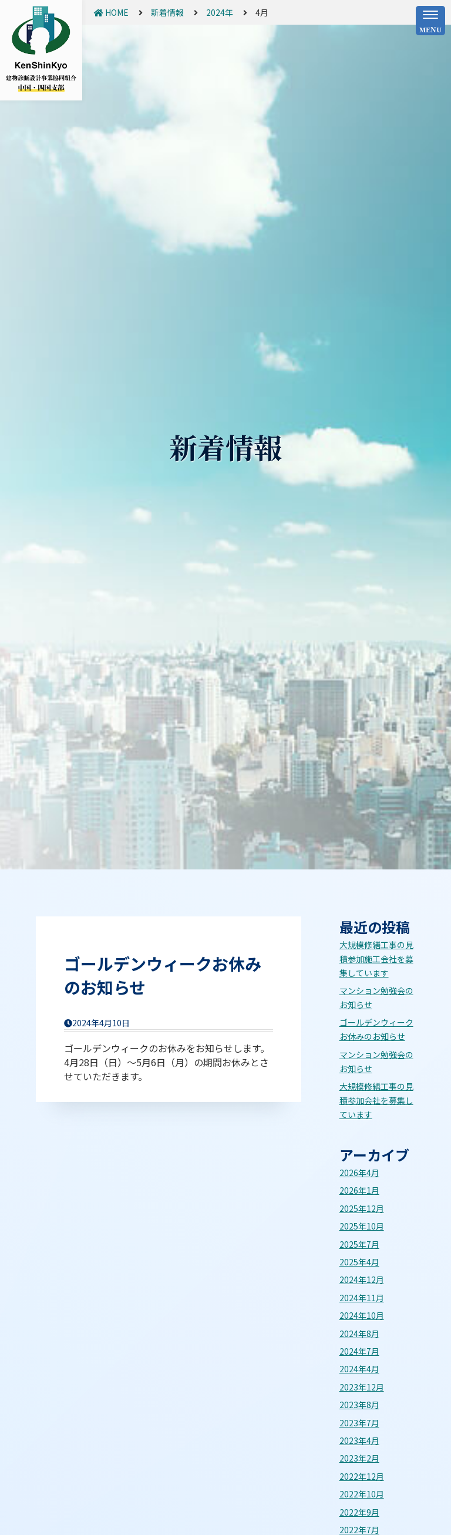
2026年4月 (359, 1172)
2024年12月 (361, 1279)
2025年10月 (361, 1226)
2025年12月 (361, 1208)
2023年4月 (359, 1440)
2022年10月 (361, 1494)
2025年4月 (359, 1262)
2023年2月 (359, 1458)
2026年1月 (359, 1190)
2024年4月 (359, 1369)
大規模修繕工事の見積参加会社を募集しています (376, 1100)
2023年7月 (359, 1423)
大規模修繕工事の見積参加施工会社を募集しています (376, 959)
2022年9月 (359, 1512)
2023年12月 (361, 1387)
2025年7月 (359, 1244)
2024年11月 (361, 1298)
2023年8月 (359, 1404)
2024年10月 (361, 1315)
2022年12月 (361, 1476)
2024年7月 (359, 1351)
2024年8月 (359, 1333)
